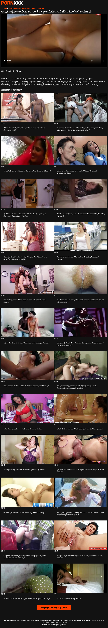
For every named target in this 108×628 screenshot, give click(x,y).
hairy (10, 8)
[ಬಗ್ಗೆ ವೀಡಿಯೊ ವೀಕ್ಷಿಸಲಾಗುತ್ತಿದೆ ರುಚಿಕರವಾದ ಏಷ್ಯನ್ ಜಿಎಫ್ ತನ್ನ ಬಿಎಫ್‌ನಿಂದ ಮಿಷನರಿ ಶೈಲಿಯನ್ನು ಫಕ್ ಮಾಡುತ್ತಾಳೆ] (80, 236)
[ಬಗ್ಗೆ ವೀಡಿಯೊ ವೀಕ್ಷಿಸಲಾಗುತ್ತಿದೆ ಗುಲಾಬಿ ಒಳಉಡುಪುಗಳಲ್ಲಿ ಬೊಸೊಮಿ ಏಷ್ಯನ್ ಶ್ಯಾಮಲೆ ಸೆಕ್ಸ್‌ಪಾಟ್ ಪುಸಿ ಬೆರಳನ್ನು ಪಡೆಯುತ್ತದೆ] (80, 193)
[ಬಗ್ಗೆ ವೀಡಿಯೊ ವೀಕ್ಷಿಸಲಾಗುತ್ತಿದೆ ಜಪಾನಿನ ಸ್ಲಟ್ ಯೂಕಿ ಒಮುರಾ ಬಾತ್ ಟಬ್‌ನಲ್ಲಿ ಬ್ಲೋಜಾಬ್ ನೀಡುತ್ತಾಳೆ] (27, 492)
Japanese (17, 8)
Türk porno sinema (74, 620)
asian (5, 8)
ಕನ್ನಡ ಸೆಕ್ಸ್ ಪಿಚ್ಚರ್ (43, 620)
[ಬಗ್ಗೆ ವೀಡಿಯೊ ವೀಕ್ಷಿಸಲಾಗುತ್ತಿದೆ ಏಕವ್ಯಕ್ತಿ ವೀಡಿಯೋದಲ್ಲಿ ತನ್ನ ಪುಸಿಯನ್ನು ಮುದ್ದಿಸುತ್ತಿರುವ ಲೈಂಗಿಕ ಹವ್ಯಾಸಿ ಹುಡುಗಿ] (80, 408)
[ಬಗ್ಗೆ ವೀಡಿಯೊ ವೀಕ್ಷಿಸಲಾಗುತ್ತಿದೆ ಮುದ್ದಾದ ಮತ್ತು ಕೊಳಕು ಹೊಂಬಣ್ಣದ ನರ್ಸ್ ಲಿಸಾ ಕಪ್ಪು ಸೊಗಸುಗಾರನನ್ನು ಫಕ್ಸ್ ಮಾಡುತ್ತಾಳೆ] (80, 535)
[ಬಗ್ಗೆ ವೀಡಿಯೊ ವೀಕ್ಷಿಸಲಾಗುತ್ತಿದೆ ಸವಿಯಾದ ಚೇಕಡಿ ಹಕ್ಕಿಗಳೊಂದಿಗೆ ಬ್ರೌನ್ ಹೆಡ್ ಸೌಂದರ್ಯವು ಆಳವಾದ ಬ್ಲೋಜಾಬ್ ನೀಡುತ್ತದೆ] (27, 107)
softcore (41, 8)
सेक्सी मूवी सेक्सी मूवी (85, 620)
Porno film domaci (32, 620)
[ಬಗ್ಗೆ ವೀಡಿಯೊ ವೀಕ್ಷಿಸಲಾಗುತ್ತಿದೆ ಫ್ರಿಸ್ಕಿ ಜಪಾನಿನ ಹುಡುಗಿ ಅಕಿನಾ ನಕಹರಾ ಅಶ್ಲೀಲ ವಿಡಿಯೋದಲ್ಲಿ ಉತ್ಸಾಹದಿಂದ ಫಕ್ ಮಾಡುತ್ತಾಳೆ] (80, 449)
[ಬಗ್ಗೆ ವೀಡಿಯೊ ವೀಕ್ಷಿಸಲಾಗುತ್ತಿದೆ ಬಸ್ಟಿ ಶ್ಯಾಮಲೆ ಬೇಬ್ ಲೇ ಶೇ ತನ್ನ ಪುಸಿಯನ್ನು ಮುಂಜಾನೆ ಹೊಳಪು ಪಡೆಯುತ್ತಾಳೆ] (27, 322)
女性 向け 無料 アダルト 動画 (58, 622)
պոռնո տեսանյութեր (55, 620)
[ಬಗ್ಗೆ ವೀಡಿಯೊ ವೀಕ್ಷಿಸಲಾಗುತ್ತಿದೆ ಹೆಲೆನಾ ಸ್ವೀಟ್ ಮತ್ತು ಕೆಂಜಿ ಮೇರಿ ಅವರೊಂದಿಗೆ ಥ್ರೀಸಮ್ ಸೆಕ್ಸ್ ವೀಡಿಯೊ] (27, 449)
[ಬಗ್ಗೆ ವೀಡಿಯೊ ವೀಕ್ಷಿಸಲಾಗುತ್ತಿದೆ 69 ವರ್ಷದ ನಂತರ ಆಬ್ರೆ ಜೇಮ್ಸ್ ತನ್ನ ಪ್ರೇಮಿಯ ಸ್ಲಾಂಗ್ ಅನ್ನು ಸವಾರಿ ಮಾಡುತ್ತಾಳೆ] (27, 578)
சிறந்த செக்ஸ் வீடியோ (19, 620)
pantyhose (26, 8)
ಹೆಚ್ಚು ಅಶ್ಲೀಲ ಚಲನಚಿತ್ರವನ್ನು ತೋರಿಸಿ (54, 607)
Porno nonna (8, 620)
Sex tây (66, 620)
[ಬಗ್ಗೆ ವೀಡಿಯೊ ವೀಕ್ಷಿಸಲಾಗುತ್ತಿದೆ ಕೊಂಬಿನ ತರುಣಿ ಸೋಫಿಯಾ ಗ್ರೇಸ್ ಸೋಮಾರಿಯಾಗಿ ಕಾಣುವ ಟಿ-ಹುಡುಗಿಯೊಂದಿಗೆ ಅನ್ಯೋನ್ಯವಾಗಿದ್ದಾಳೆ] (80, 279)
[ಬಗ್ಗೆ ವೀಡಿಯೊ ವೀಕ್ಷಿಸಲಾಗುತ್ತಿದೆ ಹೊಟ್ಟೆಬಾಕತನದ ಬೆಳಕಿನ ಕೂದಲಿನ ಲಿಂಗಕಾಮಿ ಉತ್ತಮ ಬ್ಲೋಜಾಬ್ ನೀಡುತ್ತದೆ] (27, 365)
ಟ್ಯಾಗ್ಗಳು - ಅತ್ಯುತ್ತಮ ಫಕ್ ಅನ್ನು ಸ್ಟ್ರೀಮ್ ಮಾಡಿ (12, 3)
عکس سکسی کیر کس (97, 620)
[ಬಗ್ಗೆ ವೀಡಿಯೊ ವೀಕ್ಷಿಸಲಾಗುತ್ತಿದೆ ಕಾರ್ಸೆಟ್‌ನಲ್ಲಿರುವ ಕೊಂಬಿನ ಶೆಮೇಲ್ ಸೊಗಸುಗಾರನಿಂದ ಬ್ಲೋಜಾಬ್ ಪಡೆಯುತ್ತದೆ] (27, 150)
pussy (34, 8)
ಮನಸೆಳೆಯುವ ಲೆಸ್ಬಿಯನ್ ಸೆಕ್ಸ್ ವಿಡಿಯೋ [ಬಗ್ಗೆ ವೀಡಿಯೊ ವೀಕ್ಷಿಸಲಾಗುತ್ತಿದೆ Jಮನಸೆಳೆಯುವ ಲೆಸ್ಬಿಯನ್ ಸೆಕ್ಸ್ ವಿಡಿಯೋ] (69, 598)
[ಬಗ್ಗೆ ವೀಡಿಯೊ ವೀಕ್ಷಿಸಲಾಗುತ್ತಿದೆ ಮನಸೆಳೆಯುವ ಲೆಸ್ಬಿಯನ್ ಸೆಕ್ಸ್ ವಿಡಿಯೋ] (80, 578)
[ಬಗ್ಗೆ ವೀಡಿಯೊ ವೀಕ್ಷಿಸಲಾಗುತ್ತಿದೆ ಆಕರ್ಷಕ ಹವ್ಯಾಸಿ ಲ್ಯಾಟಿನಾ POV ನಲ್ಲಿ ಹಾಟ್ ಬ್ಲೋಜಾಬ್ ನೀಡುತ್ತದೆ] (27, 408)
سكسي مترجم (45, 622)
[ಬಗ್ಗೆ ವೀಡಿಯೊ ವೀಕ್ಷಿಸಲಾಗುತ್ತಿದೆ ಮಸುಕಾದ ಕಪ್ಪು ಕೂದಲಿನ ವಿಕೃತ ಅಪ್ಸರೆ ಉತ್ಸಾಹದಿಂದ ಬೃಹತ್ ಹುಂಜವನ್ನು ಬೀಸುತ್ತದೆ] (27, 279)
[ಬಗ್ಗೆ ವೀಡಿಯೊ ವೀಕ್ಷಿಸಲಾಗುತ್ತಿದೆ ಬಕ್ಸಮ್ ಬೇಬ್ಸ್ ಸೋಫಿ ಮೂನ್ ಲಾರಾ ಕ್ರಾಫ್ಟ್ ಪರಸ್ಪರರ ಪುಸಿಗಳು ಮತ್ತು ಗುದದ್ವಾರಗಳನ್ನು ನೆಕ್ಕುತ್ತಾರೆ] (80, 150)
